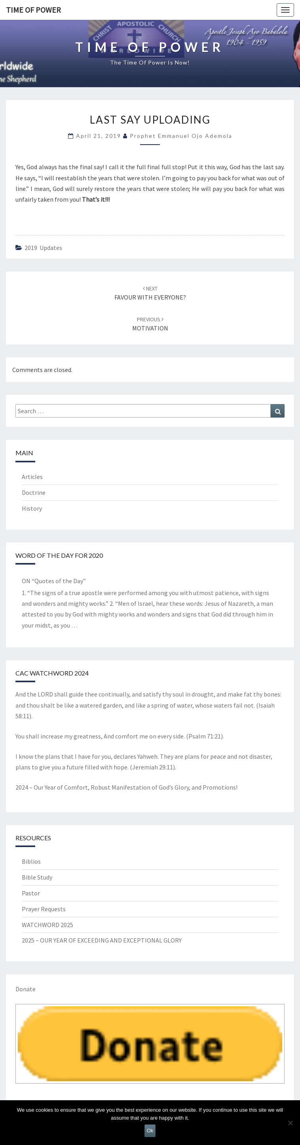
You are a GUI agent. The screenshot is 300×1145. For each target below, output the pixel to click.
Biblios (31, 861)
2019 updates (43, 248)
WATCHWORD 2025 (47, 925)
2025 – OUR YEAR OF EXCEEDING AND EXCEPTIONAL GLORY (102, 940)
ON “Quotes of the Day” (54, 581)
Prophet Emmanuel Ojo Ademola (181, 135)
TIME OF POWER (33, 10)
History (32, 508)
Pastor (31, 893)
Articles (32, 477)
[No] (290, 1123)
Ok (150, 1131)
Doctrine (34, 492)
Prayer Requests (44, 909)
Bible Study (37, 877)
